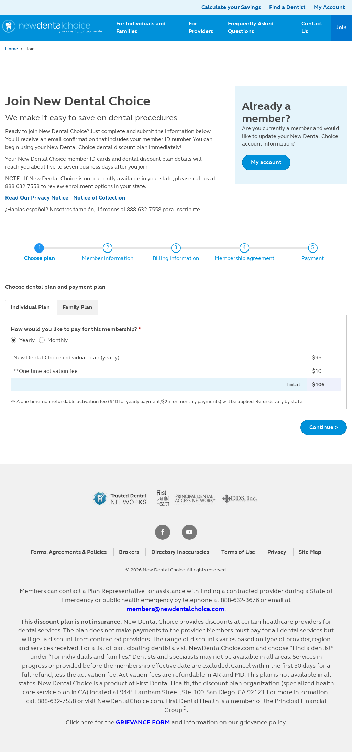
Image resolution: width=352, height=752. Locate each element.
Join (341, 27)
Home (11, 49)
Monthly (57, 340)
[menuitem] (147, 28)
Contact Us (311, 27)
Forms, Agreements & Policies (69, 552)
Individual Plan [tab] (30, 307)
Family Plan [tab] (77, 307)
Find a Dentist (287, 7)
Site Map (310, 552)
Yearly (27, 340)
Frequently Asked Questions (251, 27)
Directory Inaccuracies (180, 552)
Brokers (129, 552)
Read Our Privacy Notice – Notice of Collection (65, 197)
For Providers (201, 27)
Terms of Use (238, 552)
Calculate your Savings (231, 7)
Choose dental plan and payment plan (55, 286)
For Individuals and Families (141, 27)
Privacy (276, 552)
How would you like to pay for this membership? (74, 329)
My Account (329, 7)
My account (266, 162)
